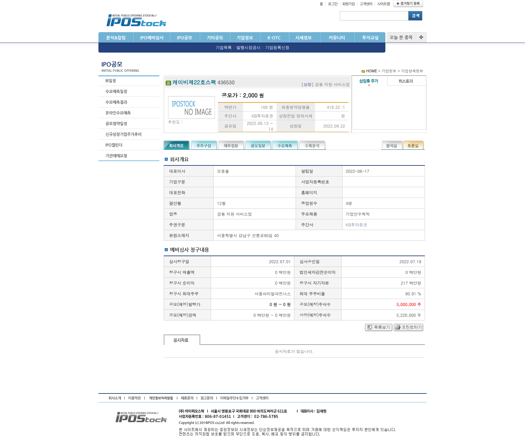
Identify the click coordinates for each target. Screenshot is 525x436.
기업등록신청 (277, 47)
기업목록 (224, 47)
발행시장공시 (248, 47)
